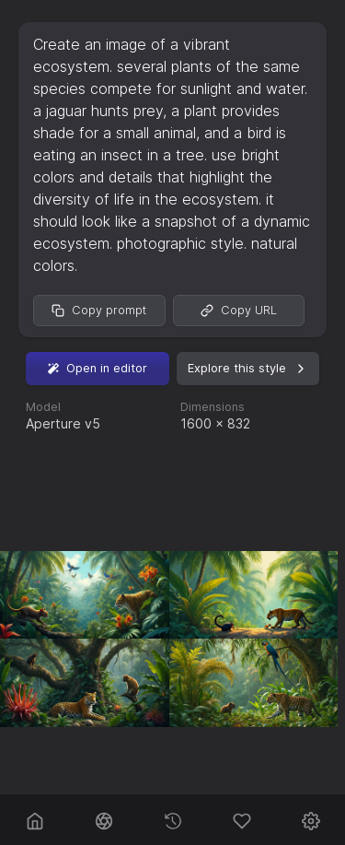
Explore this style (248, 368)
